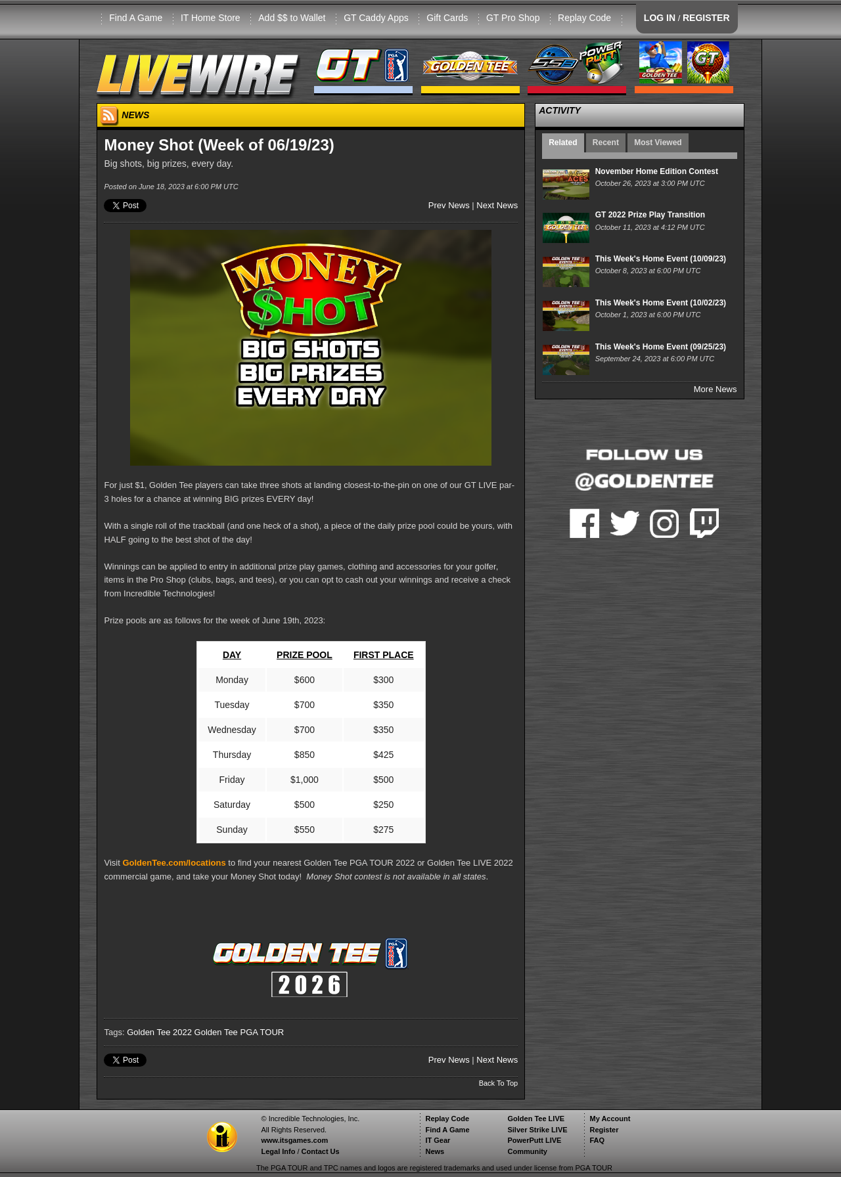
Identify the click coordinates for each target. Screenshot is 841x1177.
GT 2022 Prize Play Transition (650, 214)
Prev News (449, 205)
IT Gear (437, 1140)
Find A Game (135, 17)
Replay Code (584, 17)
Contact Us (321, 1151)
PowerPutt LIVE (534, 1140)
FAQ (596, 1140)
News (434, 1151)
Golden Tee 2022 (159, 1032)
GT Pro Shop (512, 17)
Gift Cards (447, 17)
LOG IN (659, 17)
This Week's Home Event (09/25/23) (660, 346)
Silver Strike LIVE (537, 1130)
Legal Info (278, 1151)
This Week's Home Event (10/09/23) (660, 258)
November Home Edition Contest (656, 171)
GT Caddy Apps (376, 17)
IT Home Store (210, 17)
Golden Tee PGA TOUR (239, 1032)
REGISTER (706, 17)
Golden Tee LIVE (535, 1118)
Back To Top (498, 1083)
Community (527, 1151)
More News (715, 389)
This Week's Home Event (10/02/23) (660, 302)
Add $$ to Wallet (291, 17)
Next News (497, 205)
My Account (609, 1118)
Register (603, 1130)
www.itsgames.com (294, 1140)
